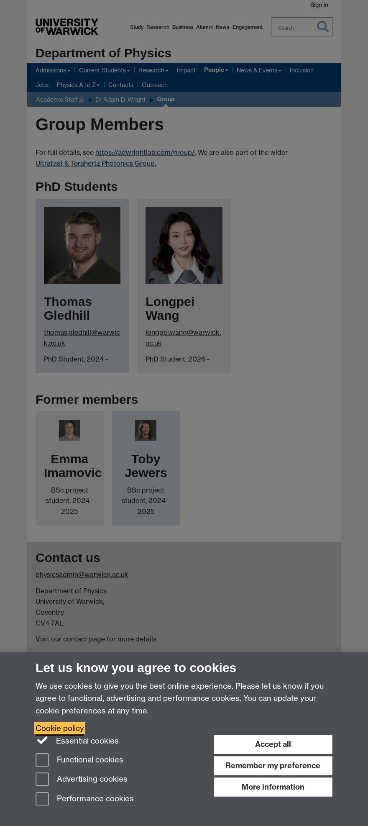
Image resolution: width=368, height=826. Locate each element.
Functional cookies (79, 760)
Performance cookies (85, 799)
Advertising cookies (82, 780)
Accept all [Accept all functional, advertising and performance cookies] (273, 744)
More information (273, 787)
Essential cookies (77, 740)
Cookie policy (60, 728)
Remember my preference (272, 765)
